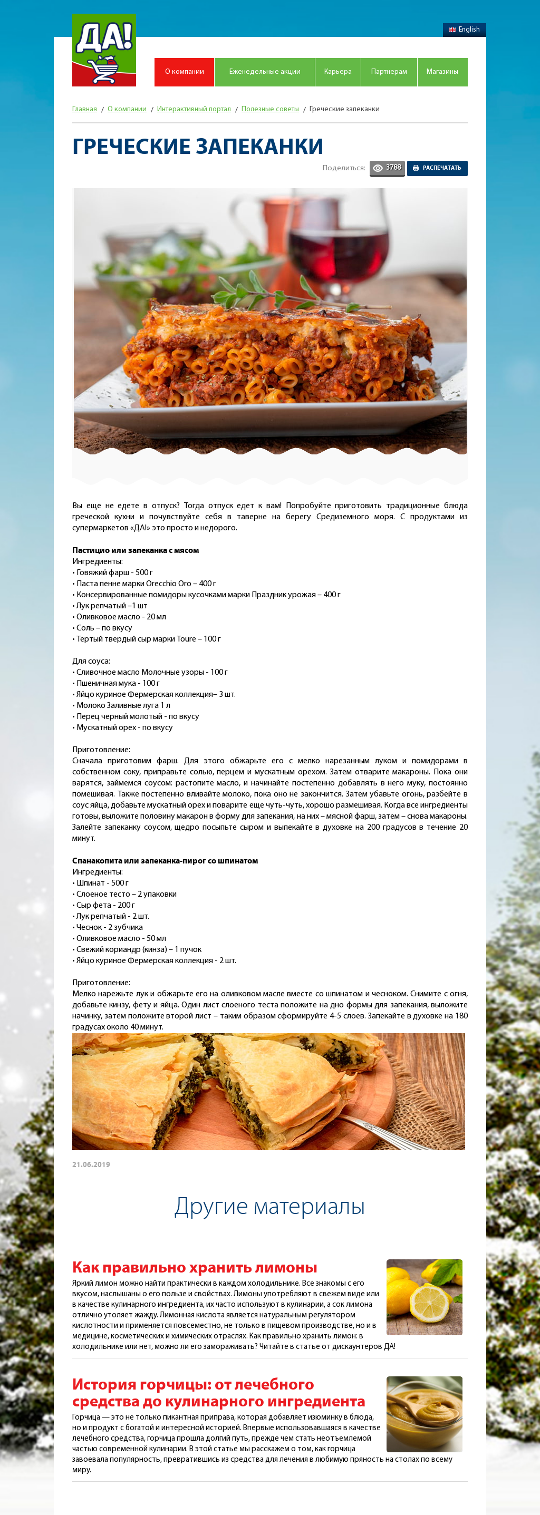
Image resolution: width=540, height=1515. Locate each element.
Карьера (338, 72)
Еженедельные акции (265, 72)
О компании (184, 72)
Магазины (442, 72)
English (464, 29)
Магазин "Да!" (104, 50)
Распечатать (442, 168)
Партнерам (389, 72)
